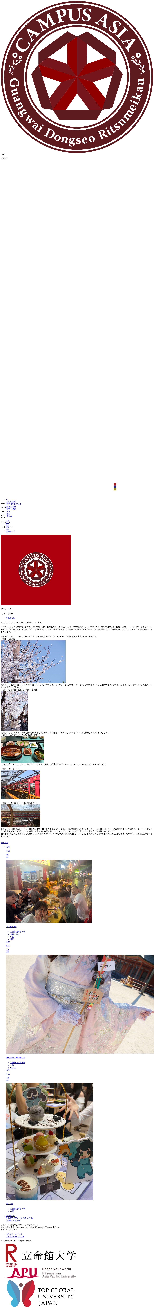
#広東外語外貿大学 (14, 504)
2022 (7, 529)
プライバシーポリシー (15, 1237)
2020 (7, 533)
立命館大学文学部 (13, 1221)
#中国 (8, 511)
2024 (7, 525)
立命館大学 (10, 531)
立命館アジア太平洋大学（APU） (20, 1218)
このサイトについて (14, 1234)
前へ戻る (4, 843)
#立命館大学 (11, 502)
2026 (7, 521)
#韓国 (8, 514)
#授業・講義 (11, 509)
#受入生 (9, 516)
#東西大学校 (11, 507)
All (7, 499)
